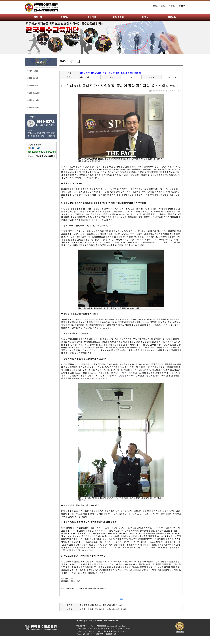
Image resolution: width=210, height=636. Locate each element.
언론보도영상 (33, 93)
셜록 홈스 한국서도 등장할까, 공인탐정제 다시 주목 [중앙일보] (104, 609)
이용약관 (98, 621)
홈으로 (155, 6)
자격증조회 (118, 17)
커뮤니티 (172, 17)
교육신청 (91, 17)
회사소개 (79, 621)
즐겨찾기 (181, 6)
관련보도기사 (33, 100)
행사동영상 (32, 85)
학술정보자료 (33, 108)
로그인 (163, 6)
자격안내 (65, 17)
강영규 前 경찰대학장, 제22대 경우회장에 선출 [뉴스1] (101, 605)
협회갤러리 (32, 78)
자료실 (145, 17)
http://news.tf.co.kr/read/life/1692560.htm (91, 588)
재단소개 (38, 17)
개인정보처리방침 (111, 621)
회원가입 (172, 6)
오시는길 (89, 621)
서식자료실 (32, 71)
